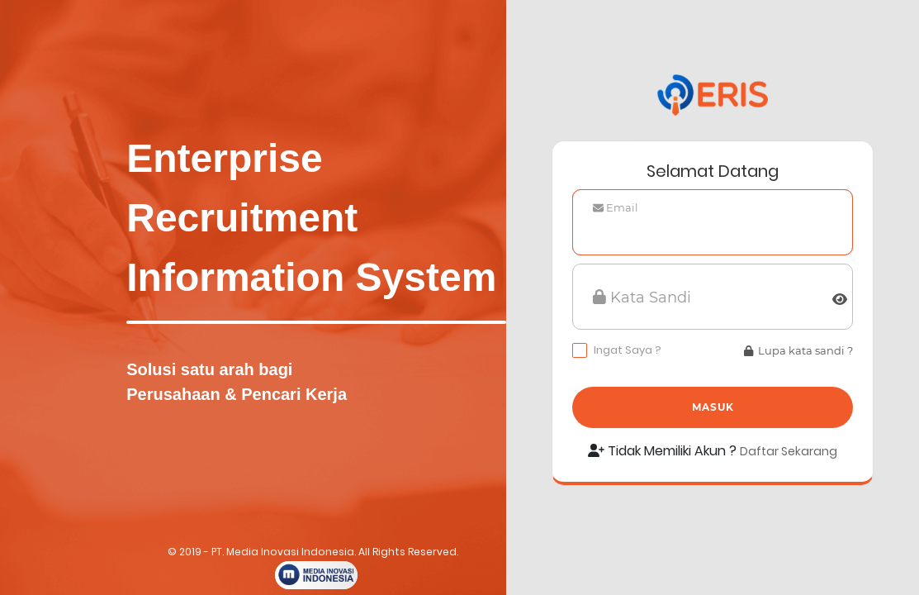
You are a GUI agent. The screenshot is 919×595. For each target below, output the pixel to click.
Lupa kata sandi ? (798, 350)
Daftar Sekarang (788, 451)
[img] (839, 299)
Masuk (713, 407)
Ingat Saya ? (627, 350)
